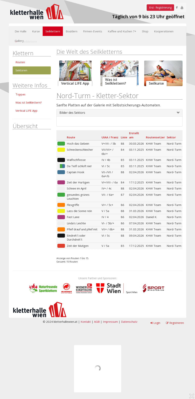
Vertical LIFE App (26, 110)
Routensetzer (155, 137)
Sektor (171, 137)
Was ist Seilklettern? (28, 102)
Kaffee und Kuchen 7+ (122, 31)
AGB (97, 321)
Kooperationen (163, 31)
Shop (145, 31)
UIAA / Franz (110, 137)
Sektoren (21, 70)
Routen (20, 62)
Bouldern (71, 31)
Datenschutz (129, 321)
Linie (124, 137)
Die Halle (20, 31)
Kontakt (86, 321)
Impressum (110, 321)
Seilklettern (52, 31)
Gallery (19, 41)
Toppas (20, 94)
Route (71, 137)
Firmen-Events (92, 31)
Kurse (36, 31)
